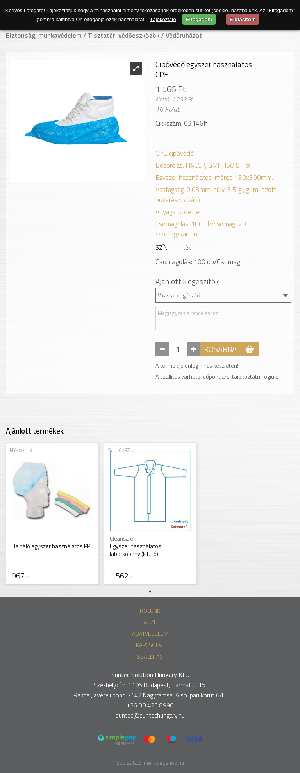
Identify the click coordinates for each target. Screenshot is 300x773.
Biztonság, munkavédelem (44, 35)
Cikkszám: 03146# (181, 123)
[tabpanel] (52, 514)
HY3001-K (21, 450)
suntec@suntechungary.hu (150, 715)
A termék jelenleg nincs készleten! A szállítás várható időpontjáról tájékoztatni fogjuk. (216, 371)
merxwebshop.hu (164, 763)
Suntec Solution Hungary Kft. (150, 674)
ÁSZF (150, 622)
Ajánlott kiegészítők (187, 281)
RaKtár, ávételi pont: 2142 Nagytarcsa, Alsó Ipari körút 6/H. (150, 695)
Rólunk (150, 610)
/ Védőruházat (181, 35)
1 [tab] (150, 591)
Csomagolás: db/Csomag (197, 261)
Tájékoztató (163, 19)
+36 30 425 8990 (150, 705)
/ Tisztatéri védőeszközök (121, 35)
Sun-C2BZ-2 (121, 450)
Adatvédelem (150, 633)
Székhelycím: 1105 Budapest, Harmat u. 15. (150, 684)
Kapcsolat (150, 645)
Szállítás (150, 656)
